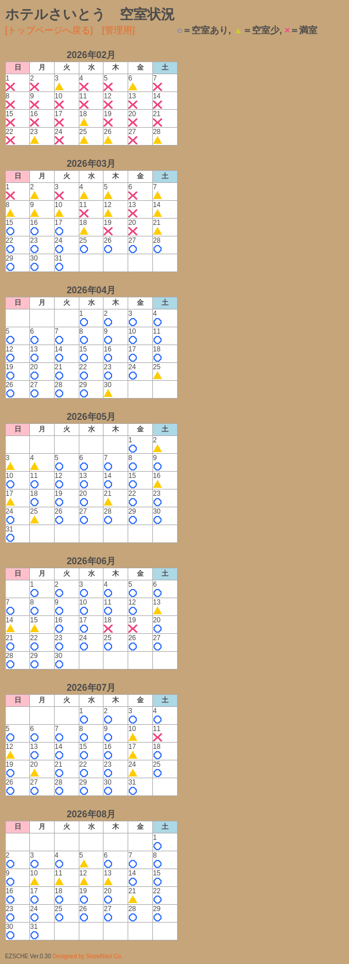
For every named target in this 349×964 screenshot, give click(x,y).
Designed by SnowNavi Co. (87, 956)
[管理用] (118, 30)
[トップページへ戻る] (49, 30)
